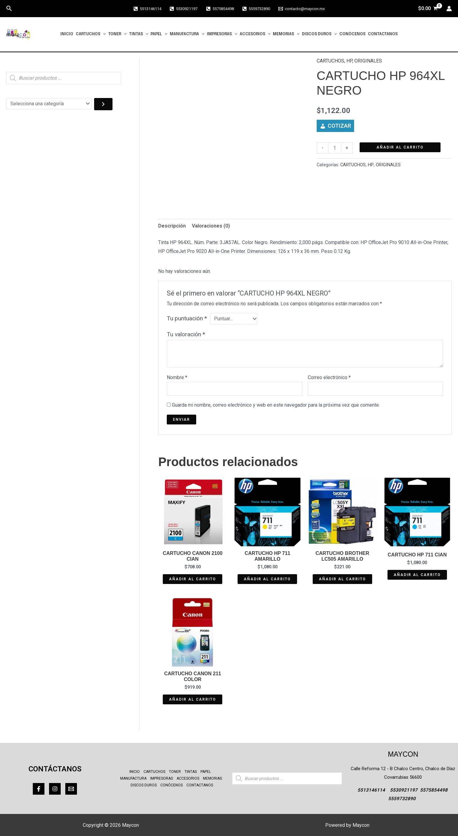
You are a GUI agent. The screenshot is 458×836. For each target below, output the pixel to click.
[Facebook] (38, 789)
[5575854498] (219, 8)
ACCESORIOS (255, 34)
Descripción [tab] (172, 226)
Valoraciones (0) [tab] (211, 226)
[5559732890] (256, 8)
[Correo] (71, 789)
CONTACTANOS (383, 34)
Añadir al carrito (400, 147)
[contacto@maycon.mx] (301, 8)
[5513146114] (147, 8)
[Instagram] (55, 789)
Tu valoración (186, 334)
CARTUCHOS (91, 34)
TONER (117, 34)
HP (349, 61)
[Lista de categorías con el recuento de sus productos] (49, 103)
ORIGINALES (368, 61)
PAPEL (159, 34)
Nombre (177, 377)
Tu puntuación (187, 318)
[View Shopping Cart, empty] (427, 8)
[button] (9, 8)
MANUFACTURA (187, 34)
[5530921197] (183, 8)
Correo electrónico (329, 377)
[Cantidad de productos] (334, 147)
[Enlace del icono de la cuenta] (449, 8)
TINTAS (138, 34)
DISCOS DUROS (319, 34)
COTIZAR (339, 125)
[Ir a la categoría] (103, 104)
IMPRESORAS (222, 34)
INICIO (66, 34)
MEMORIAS (286, 34)
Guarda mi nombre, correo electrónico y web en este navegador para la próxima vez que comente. (276, 405)
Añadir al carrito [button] (192, 579)
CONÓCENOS (352, 34)
